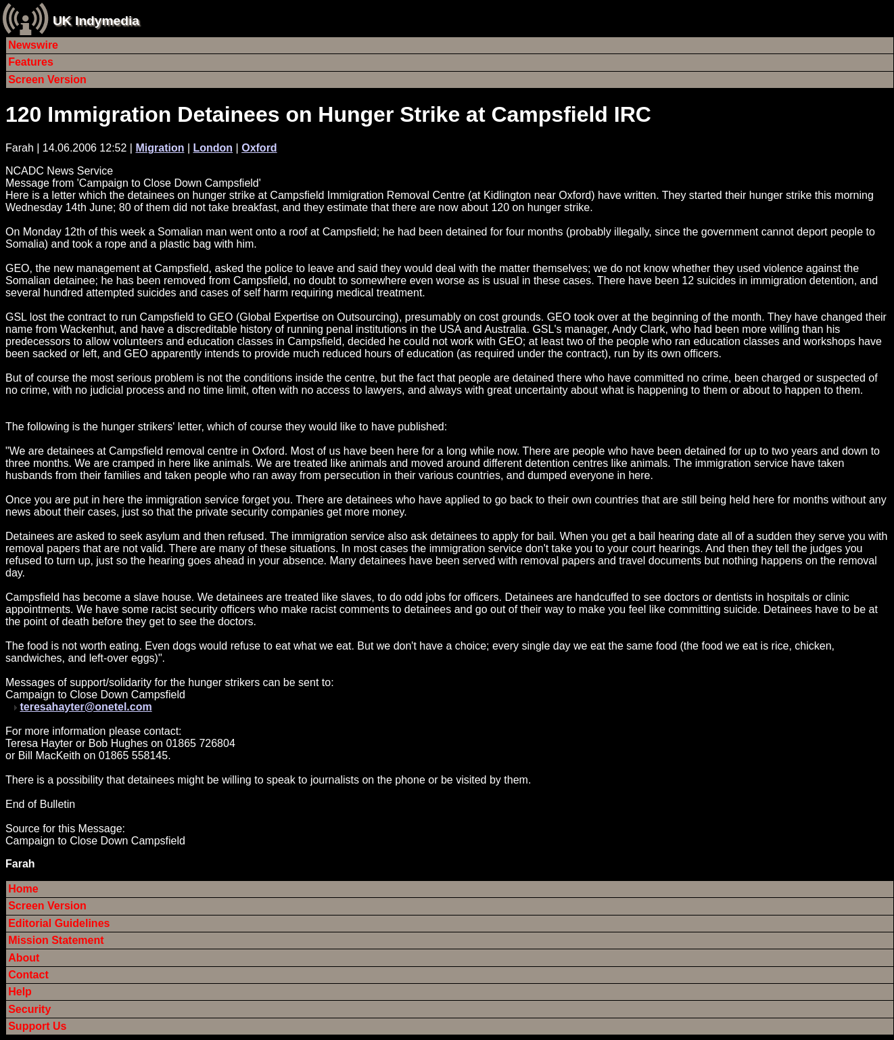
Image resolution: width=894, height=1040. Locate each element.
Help (20, 991)
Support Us (37, 1026)
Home (23, 889)
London (213, 148)
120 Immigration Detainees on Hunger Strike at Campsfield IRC (328, 114)
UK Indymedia (96, 21)
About (23, 958)
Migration (159, 148)
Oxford (259, 148)
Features (30, 62)
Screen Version (47, 79)
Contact (28, 974)
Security (29, 1009)
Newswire (33, 45)
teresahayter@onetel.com (85, 707)
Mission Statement (55, 940)
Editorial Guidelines (59, 923)
